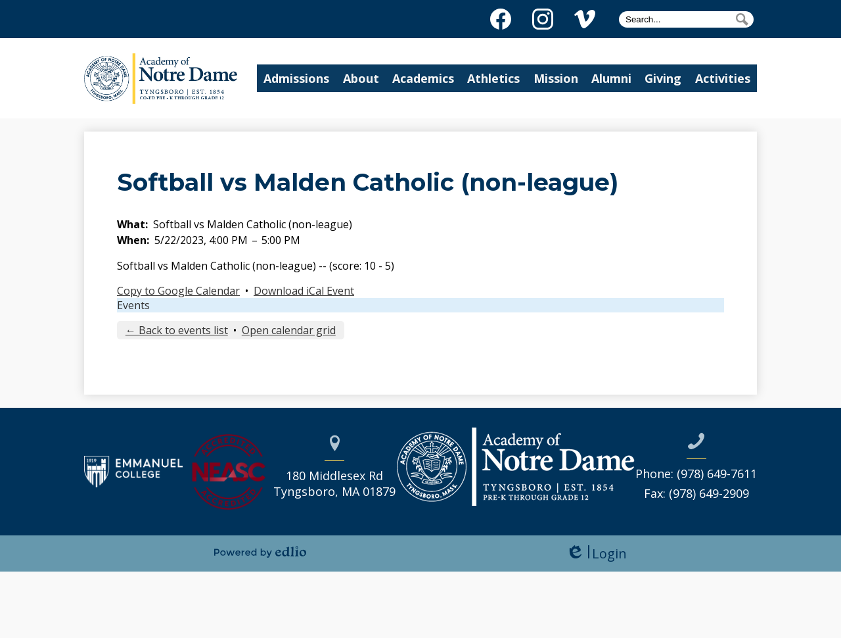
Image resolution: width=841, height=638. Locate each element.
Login (596, 553)
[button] (311, 78)
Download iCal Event (304, 290)
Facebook (500, 22)
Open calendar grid (289, 330)
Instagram (542, 22)
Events (133, 305)
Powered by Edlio (260, 551)
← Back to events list (176, 330)
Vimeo (584, 22)
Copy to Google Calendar (178, 290)
